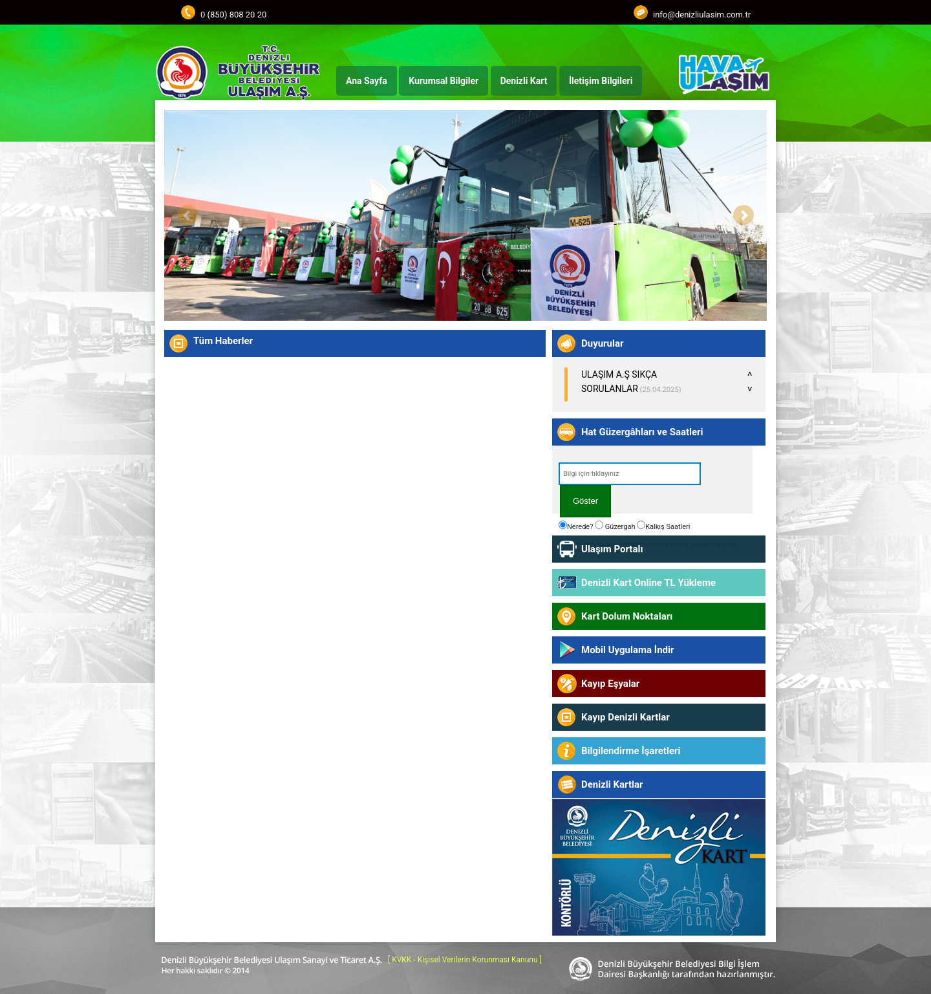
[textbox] (630, 473)
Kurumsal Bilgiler (443, 81)
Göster (585, 501)
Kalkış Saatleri (663, 526)
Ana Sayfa (366, 81)
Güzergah (615, 526)
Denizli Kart (524, 81)
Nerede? (576, 526)
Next (743, 215)
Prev (187, 215)
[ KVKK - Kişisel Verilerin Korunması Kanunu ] (465, 959)
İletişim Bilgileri (600, 81)
